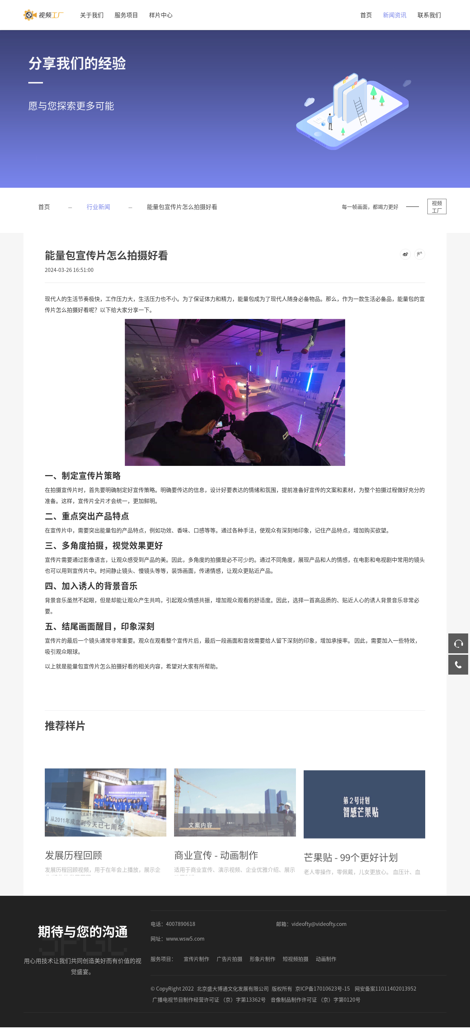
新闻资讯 (394, 14)
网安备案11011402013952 (385, 988)
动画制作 (326, 958)
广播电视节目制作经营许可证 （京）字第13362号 (209, 999)
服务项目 (126, 14)
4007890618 (180, 923)
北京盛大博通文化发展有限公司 (233, 988)
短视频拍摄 (295, 958)
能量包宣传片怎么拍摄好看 (182, 206)
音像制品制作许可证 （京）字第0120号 (316, 999)
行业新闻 (98, 206)
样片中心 (161, 14)
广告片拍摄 (229, 958)
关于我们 (92, 14)
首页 (366, 14)
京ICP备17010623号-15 (322, 988)
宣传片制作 (196, 958)
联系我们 (429, 14)
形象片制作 (262, 958)
